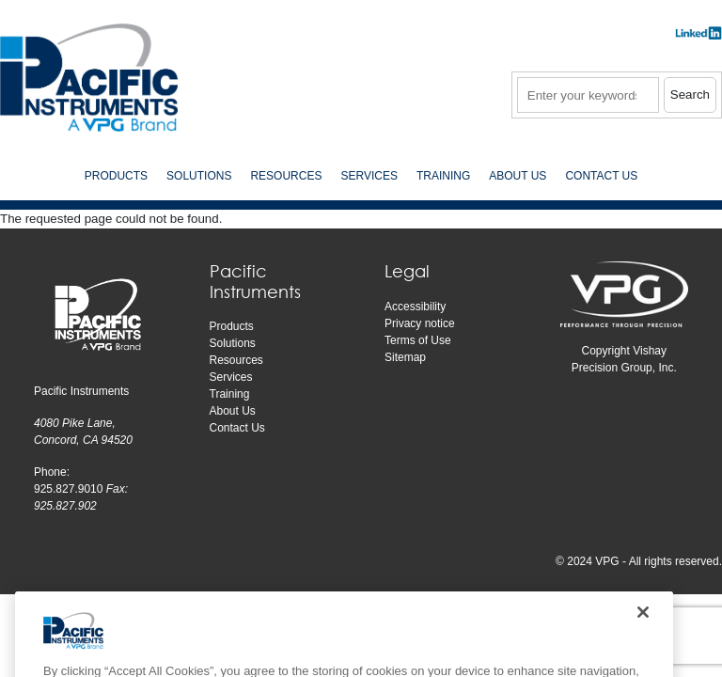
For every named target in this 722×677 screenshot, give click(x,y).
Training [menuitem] (443, 175)
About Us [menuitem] (517, 175)
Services (231, 377)
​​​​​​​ (698, 39)
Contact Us (237, 427)
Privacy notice (420, 323)
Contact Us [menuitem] (601, 175)
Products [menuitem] (116, 175)
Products (232, 326)
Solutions (233, 343)
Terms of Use (418, 340)
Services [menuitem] (368, 175)
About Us (233, 410)
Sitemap (405, 357)
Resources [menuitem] (286, 175)
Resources (236, 360)
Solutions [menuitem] (198, 175)
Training (230, 394)
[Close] (643, 632)
